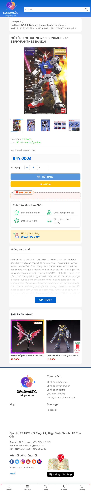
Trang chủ (16, 21)
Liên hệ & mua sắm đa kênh (61, 397)
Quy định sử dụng (56, 393)
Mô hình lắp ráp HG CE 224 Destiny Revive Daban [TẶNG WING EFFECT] (28, 355)
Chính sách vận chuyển (58, 385)
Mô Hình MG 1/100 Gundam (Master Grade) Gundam (37, 25)
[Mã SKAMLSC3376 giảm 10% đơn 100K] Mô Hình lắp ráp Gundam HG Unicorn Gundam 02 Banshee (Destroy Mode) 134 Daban (64, 355)
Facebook (52, 409)
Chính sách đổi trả (56, 389)
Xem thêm (45, 299)
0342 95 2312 (30, 237)
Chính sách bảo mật (57, 382)
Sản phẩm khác (22, 314)
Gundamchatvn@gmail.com (30, 445)
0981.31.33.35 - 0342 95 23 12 (32, 448)
